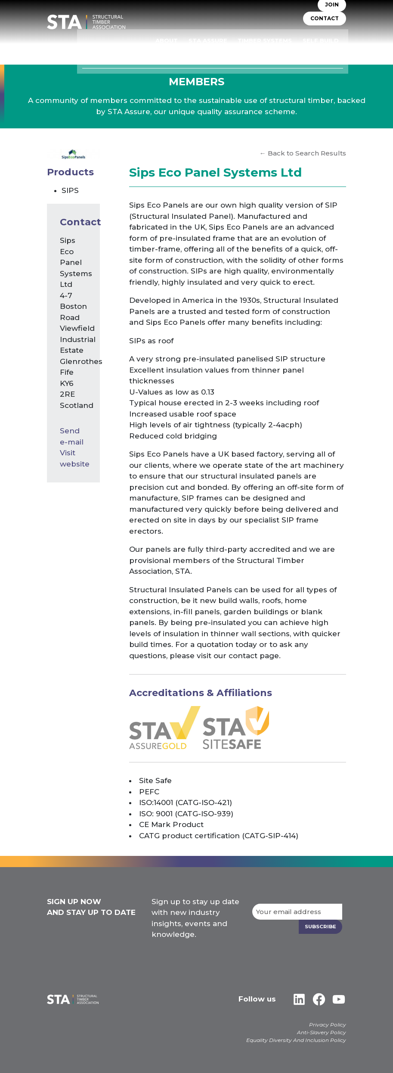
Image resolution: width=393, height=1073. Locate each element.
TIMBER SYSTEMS (278, 41)
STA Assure (226, 41)
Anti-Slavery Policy (321, 1032)
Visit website (73, 458)
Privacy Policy (327, 1024)
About (188, 41)
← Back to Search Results (302, 153)
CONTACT (324, 25)
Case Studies (325, 53)
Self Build (329, 41)
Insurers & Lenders (224, 53)
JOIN (332, 11)
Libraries (280, 53)
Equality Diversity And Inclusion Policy (296, 1039)
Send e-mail (72, 436)
